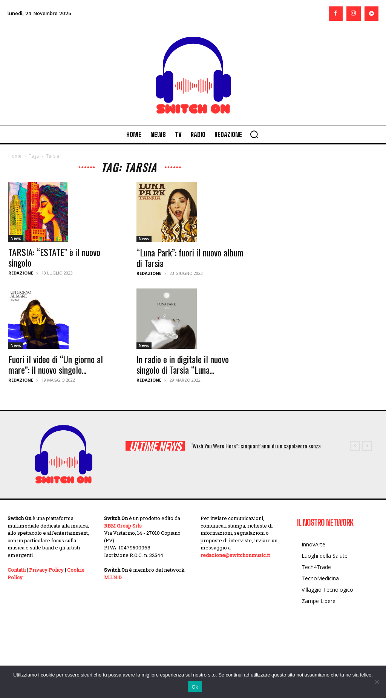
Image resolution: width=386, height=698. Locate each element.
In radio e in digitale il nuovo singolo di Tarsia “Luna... (182, 364)
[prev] (355, 446)
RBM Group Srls (123, 525)
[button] (254, 134)
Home (14, 156)
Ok (194, 687)
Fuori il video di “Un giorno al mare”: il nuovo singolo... (55, 364)
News (16, 238)
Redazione (20, 273)
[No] (376, 682)
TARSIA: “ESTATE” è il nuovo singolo (54, 257)
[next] (367, 446)
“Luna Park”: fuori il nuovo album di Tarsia (190, 257)
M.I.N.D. (113, 577)
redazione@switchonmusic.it (235, 555)
